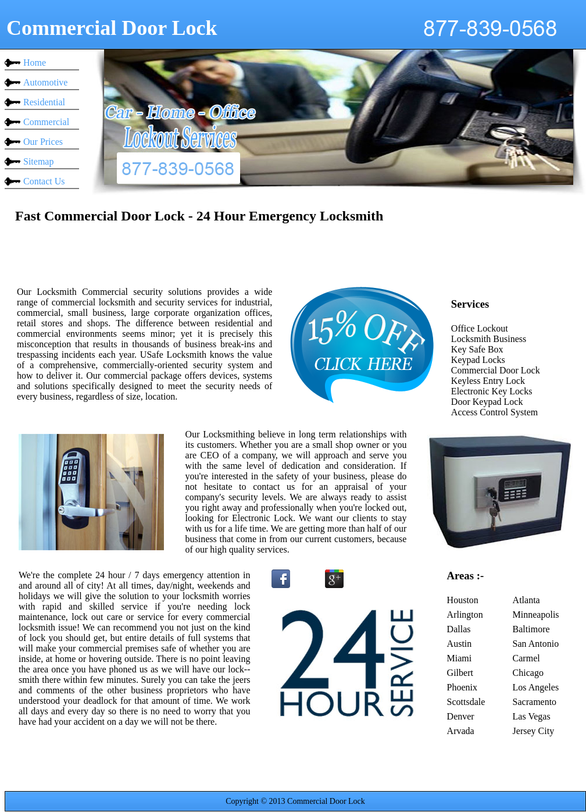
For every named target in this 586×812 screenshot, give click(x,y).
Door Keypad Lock (487, 402)
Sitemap (38, 161)
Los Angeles (536, 687)
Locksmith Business (488, 339)
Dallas (459, 629)
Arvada (460, 731)
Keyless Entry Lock (488, 381)
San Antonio (536, 644)
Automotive (45, 82)
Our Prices (43, 142)
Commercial (46, 122)
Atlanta (526, 600)
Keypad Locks (478, 360)
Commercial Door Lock (495, 370)
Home (34, 62)
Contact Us (44, 181)
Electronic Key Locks (492, 391)
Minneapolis (536, 614)
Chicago (528, 673)
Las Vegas (532, 716)
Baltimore (531, 629)
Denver (460, 716)
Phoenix (462, 687)
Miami (459, 658)
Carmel (526, 658)
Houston (462, 600)
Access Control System (494, 412)
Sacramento (535, 702)
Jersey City (534, 731)
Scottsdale (466, 702)
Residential (44, 102)
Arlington (465, 614)
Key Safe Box (477, 349)
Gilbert (460, 673)
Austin (459, 644)
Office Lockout (479, 328)
